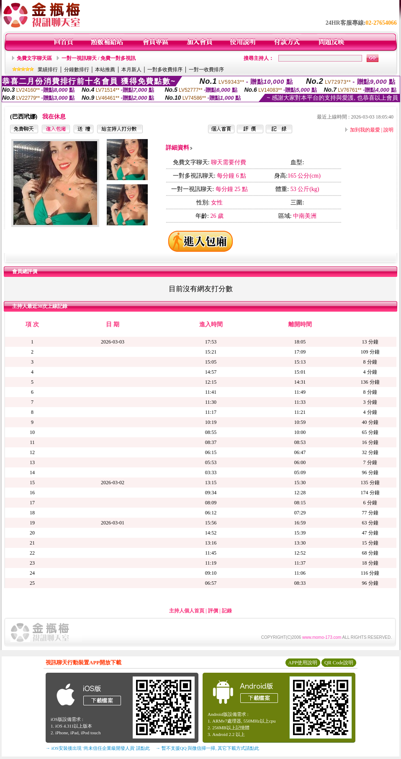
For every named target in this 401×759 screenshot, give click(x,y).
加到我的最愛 (365, 130)
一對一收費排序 (206, 69)
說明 (388, 130)
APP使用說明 (302, 663)
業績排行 (48, 69)
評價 (213, 611)
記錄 (227, 611)
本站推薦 (105, 69)
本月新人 (131, 69)
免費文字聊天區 (34, 58)
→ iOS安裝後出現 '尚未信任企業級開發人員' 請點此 (98, 748)
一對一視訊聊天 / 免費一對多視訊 (99, 58)
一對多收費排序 (165, 69)
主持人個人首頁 (186, 611)
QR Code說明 (338, 663)
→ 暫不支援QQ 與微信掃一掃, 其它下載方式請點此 (207, 748)
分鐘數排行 (76, 69)
